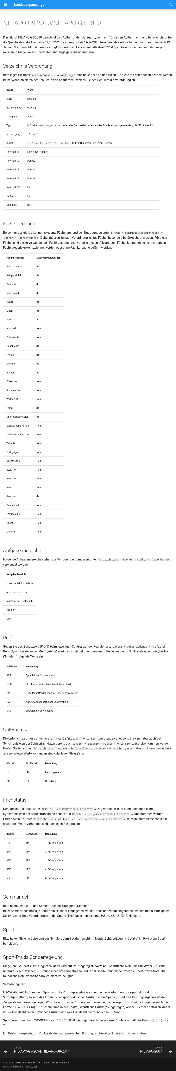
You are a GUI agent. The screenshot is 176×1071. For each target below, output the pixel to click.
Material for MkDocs (26, 1066)
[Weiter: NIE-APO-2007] (155, 1050)
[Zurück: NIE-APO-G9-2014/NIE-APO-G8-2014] (37, 1050)
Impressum (48, 1062)
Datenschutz (63, 1062)
